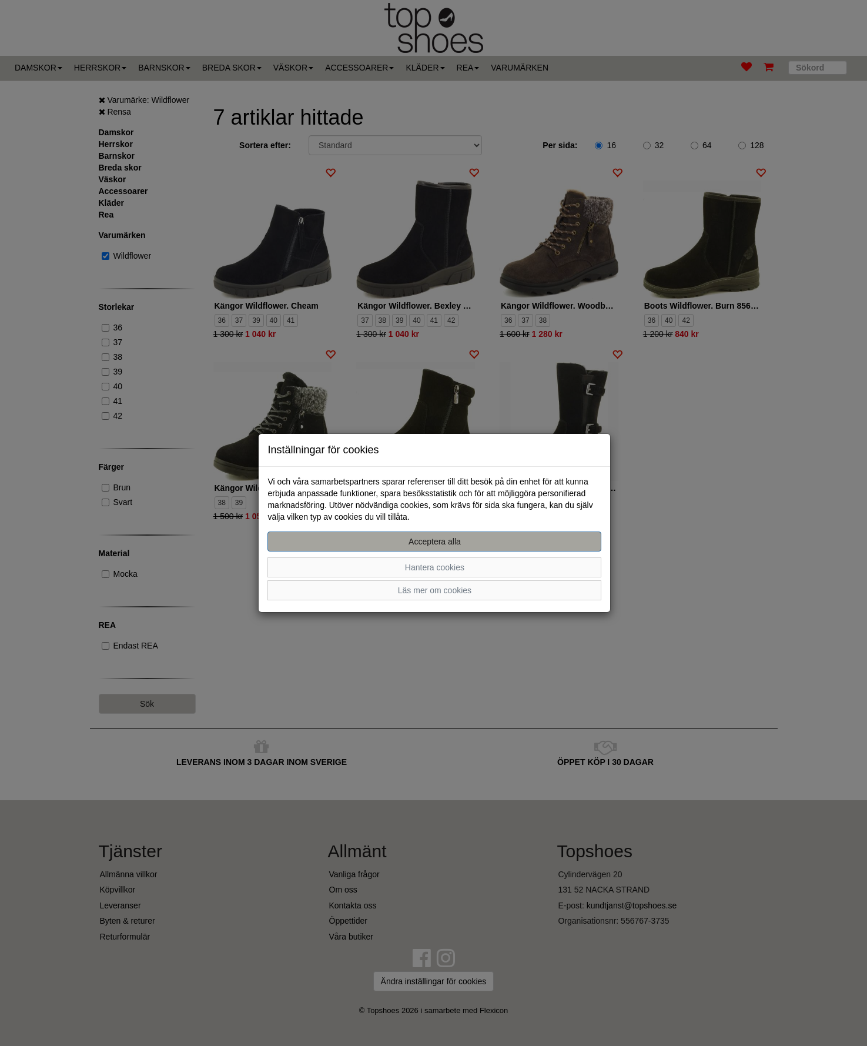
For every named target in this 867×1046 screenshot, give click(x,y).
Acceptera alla (435, 541)
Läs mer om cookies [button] (434, 590)
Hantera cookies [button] (434, 567)
